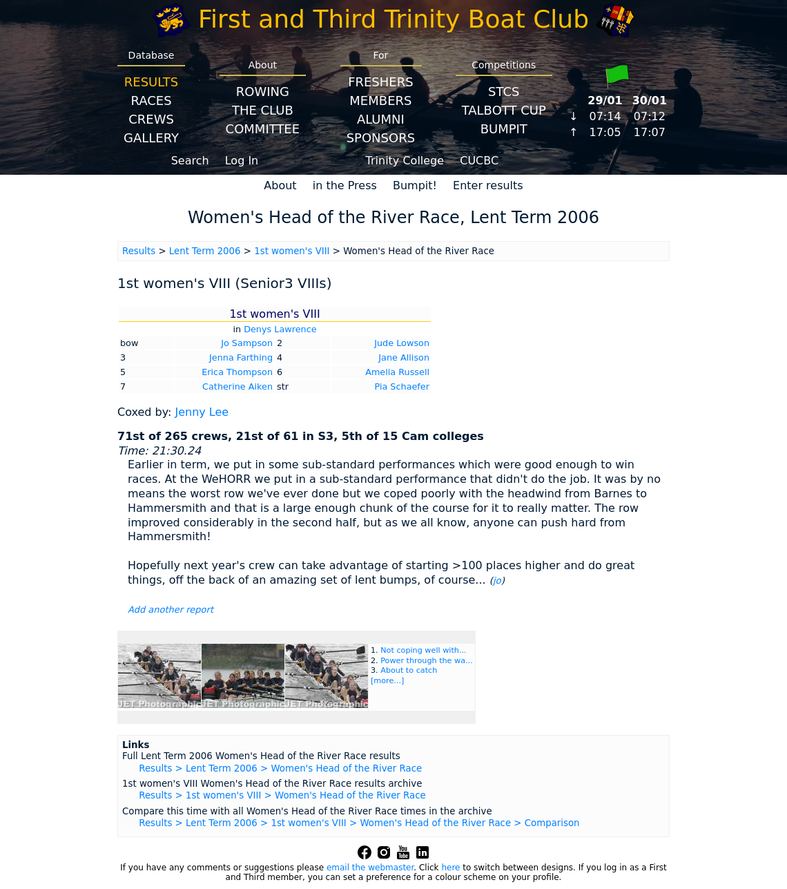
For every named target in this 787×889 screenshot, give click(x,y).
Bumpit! (415, 185)
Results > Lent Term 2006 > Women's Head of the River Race (280, 768)
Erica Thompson (237, 372)
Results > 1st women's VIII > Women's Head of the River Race (282, 795)
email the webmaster (370, 867)
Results (151, 82)
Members (380, 100)
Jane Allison (403, 357)
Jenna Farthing (241, 357)
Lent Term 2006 (205, 251)
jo (497, 580)
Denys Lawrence (280, 329)
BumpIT (503, 129)
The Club (262, 110)
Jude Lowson (401, 343)
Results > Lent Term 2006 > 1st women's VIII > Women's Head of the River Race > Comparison (359, 823)
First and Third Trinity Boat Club (393, 19)
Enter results (488, 185)
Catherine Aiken (237, 386)
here (450, 867)
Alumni (381, 119)
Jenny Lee (202, 412)
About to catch (408, 670)
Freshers (381, 82)
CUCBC (479, 160)
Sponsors (381, 138)
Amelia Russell (397, 372)
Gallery (151, 138)
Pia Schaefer (401, 386)
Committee (263, 129)
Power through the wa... (426, 660)
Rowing (262, 91)
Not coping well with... (423, 650)
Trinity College (405, 160)
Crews (151, 119)
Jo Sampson (247, 343)
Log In (242, 160)
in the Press (345, 185)
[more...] (387, 680)
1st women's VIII (291, 251)
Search (190, 160)
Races (150, 100)
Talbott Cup (504, 110)
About (280, 185)
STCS (503, 91)
